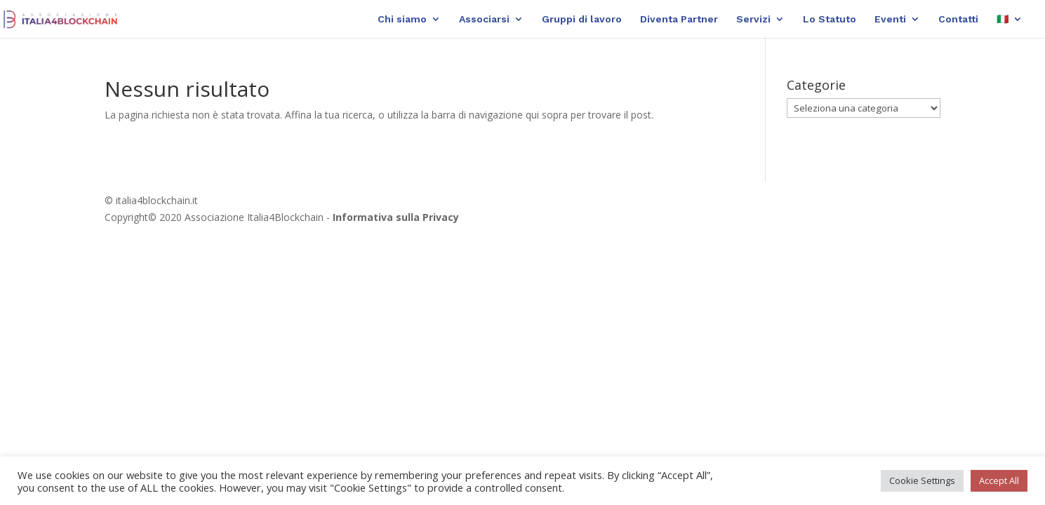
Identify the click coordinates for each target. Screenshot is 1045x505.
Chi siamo (402, 19)
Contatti (958, 19)
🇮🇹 (1003, 19)
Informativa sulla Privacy (396, 217)
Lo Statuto (829, 19)
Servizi (753, 19)
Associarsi (484, 19)
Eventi (890, 19)
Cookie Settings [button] (922, 480)
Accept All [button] (999, 480)
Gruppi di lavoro (582, 19)
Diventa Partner (679, 19)
